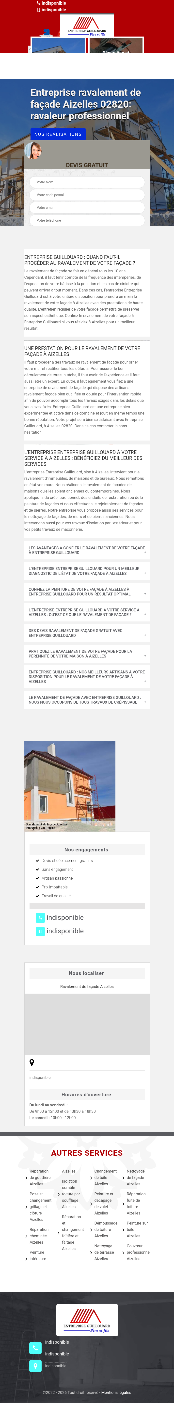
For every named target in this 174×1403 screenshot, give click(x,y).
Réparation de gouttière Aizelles (38, 1177)
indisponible (51, 3)
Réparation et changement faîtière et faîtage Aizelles (71, 1232)
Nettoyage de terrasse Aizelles (102, 1252)
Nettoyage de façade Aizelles (134, 1177)
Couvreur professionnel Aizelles (136, 1252)
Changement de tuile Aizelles (103, 1177)
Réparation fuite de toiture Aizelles (134, 1203)
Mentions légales (116, 1392)
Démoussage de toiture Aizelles (103, 1229)
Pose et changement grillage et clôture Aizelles (39, 1207)
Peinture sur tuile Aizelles (135, 1229)
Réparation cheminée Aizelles (37, 1236)
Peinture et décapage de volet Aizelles (101, 1203)
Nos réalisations (58, 134)
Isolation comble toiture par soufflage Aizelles (69, 1194)
